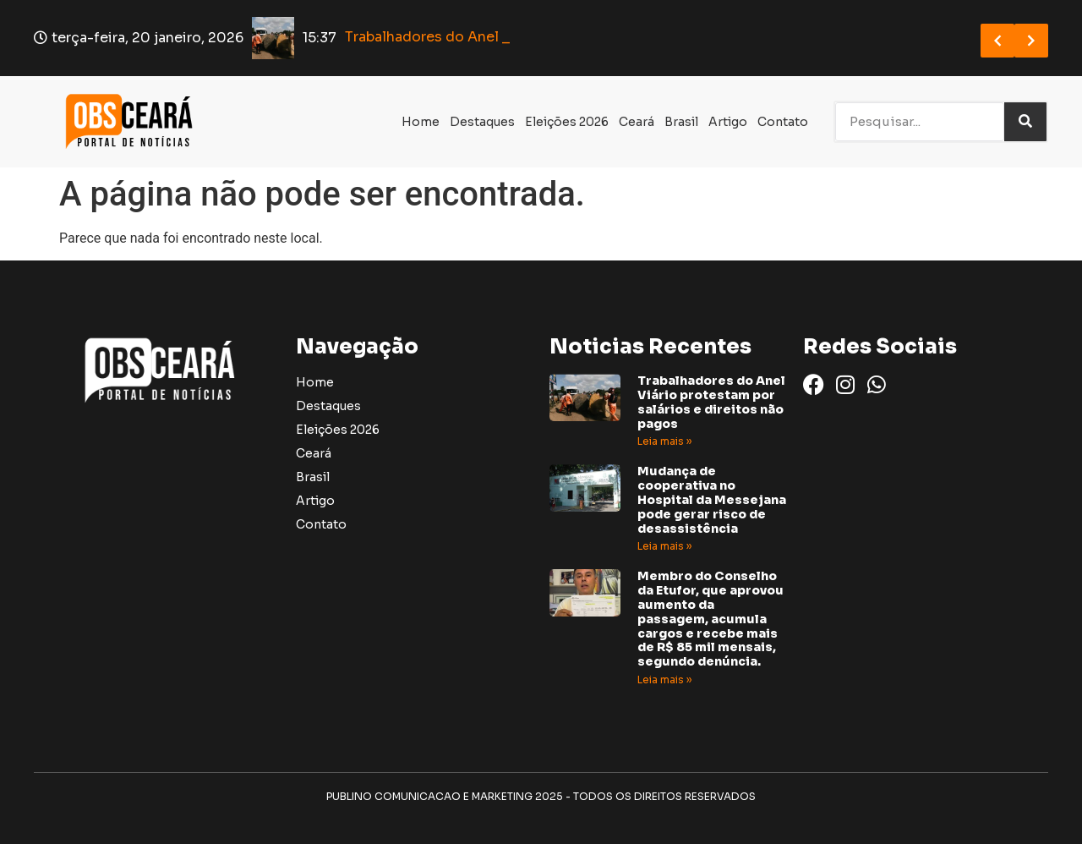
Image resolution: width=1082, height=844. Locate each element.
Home (421, 121)
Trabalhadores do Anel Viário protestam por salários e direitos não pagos (711, 401)
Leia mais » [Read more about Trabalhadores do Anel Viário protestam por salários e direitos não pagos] (664, 441)
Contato (782, 121)
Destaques (482, 121)
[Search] (1025, 121)
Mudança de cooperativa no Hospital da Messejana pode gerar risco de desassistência (711, 499)
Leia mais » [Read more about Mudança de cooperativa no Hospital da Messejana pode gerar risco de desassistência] (664, 546)
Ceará (636, 121)
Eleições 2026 (567, 121)
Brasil (681, 121)
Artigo (727, 121)
